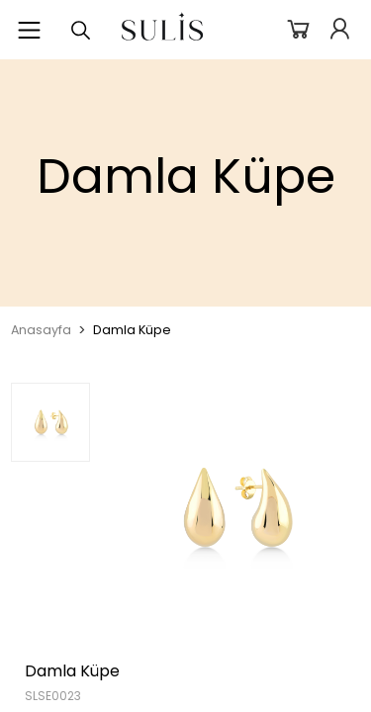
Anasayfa (41, 329)
